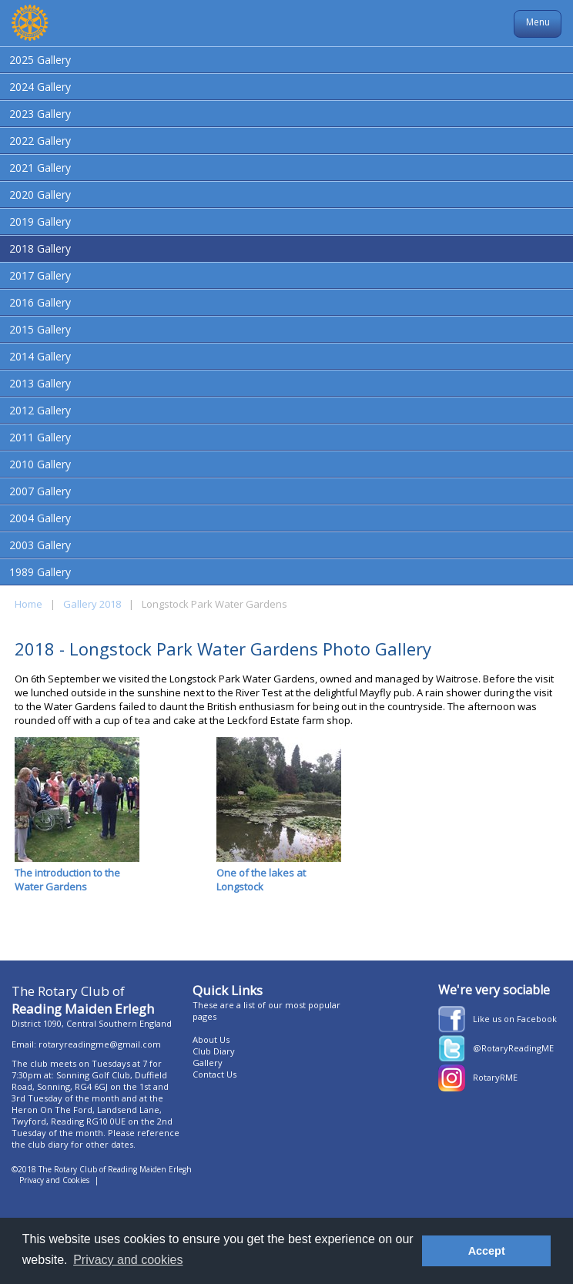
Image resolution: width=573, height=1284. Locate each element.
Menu (538, 21)
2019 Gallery (40, 221)
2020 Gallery (40, 194)
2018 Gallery (40, 248)
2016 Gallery (40, 302)
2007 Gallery (40, 491)
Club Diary (214, 1051)
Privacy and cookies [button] (128, 1259)
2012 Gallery (40, 410)
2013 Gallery (40, 383)
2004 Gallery (40, 518)
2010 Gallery (40, 464)
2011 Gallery (40, 437)
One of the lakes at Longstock (278, 815)
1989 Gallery (40, 572)
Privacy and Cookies (54, 1180)
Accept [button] (486, 1251)
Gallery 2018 (92, 604)
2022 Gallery (40, 140)
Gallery (208, 1062)
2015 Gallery (40, 329)
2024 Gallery (40, 86)
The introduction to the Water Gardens (77, 815)
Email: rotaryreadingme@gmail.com (86, 1044)
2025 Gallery (40, 59)
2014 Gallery (40, 356)
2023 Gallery (40, 113)
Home (28, 604)
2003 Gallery (40, 545)
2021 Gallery (40, 167)
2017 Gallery (40, 275)
